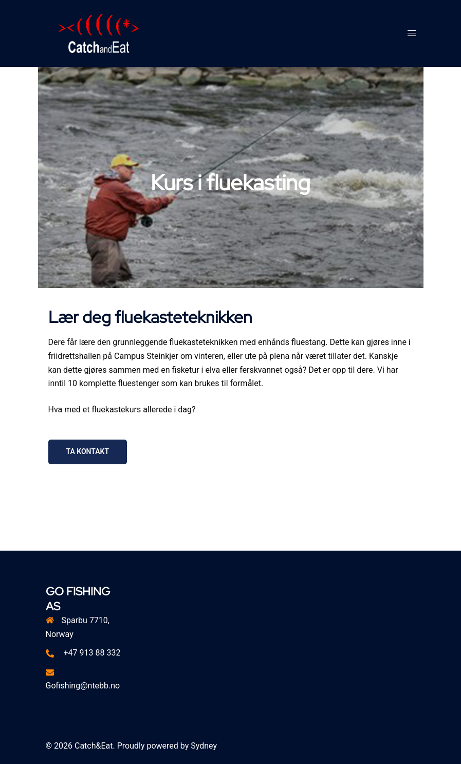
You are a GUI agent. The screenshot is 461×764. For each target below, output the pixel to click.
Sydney (204, 746)
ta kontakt (87, 451)
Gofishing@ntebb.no (83, 685)
